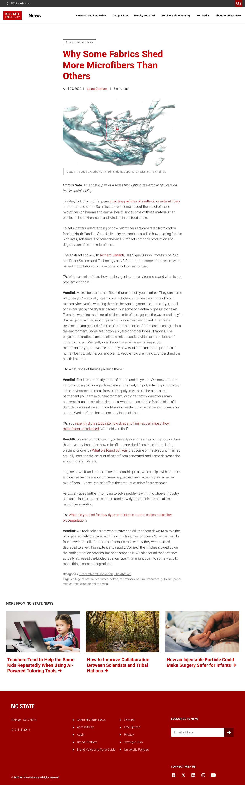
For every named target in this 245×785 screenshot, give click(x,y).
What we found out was (110, 450)
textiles (67, 584)
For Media (203, 15)
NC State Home (20, 3)
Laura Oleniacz (97, 88)
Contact (129, 720)
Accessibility (85, 727)
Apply (81, 734)
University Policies (136, 749)
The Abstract (122, 574)
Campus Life (120, 15)
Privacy (129, 734)
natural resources (147, 579)
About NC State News (229, 15)
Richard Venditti (112, 255)
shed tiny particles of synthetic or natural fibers (145, 201)
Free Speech (132, 727)
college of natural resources (89, 579)
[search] (238, 3)
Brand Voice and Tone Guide (96, 749)
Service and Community (176, 15)
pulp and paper (171, 579)
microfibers (127, 579)
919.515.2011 (20, 729)
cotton (114, 579)
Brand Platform (87, 742)
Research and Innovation (91, 15)
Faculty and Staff (144, 15)
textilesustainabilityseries (91, 584)
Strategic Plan (133, 742)
